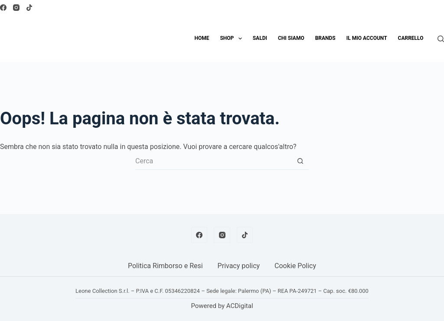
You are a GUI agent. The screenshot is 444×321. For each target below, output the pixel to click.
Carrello (411, 38)
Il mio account (366, 38)
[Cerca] (440, 39)
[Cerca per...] (213, 161)
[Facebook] (3, 7)
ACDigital (239, 306)
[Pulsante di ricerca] (300, 161)
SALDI (260, 38)
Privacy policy (239, 266)
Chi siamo (291, 38)
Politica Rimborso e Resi (165, 266)
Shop (232, 38)
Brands (325, 38)
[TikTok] (29, 7)
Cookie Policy (295, 266)
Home (201, 38)
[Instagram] (16, 7)
